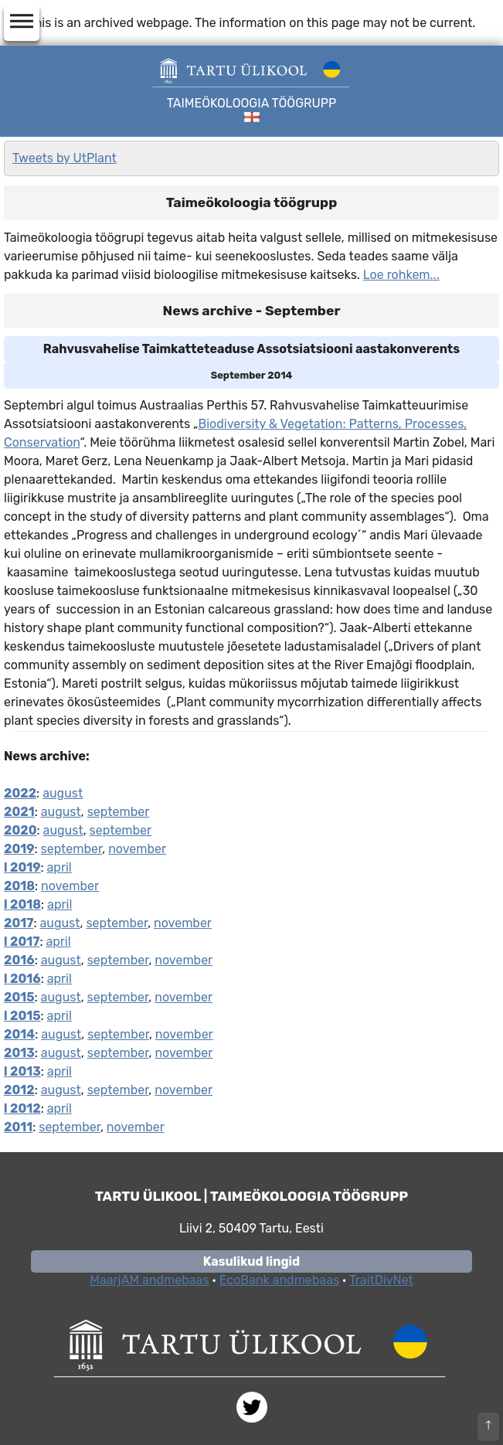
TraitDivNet (381, 1280)
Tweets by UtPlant (64, 158)
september (118, 811)
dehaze (22, 22)
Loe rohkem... (401, 274)
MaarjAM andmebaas (149, 1280)
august (62, 793)
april (59, 867)
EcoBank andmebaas (279, 1280)
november (137, 849)
